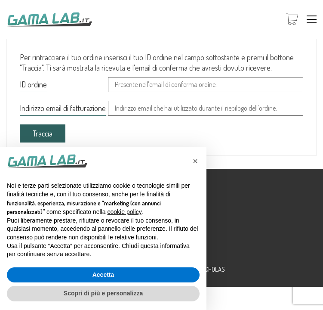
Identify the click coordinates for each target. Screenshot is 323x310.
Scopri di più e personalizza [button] (103, 293)
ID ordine (33, 84)
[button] (312, 19)
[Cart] (292, 19)
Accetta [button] (103, 274)
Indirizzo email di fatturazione (63, 108)
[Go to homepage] (49, 19)
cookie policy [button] (125, 211)
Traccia (42, 133)
